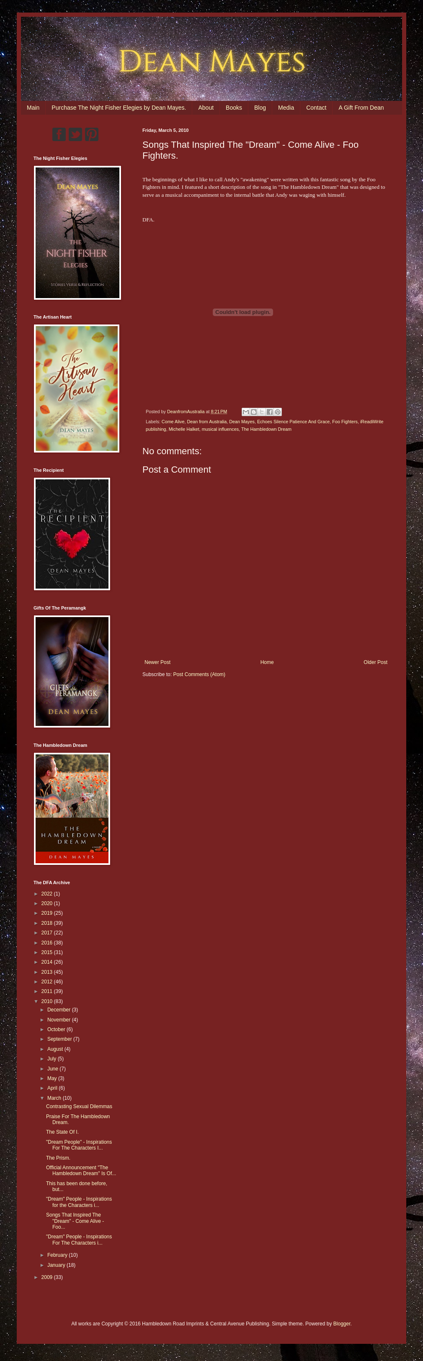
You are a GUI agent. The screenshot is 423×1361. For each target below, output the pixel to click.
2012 (47, 982)
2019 (47, 913)
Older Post (375, 662)
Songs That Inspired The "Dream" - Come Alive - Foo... (75, 1221)
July (52, 1059)
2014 (47, 962)
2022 (47, 894)
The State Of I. (62, 1132)
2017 (47, 933)
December (59, 1010)
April (53, 1088)
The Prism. (58, 1158)
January (57, 1265)
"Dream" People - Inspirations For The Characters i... (79, 1239)
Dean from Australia (207, 421)
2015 (47, 952)
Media (286, 107)
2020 (47, 903)
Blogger (342, 1324)
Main (33, 107)
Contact (316, 107)
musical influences (220, 429)
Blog (260, 107)
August (55, 1049)
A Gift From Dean (361, 107)
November (59, 1020)
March (55, 1098)
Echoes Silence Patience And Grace (293, 421)
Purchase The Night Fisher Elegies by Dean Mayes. (119, 107)
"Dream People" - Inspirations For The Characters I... (79, 1145)
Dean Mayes (242, 421)
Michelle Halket (184, 429)
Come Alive (173, 421)
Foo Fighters (345, 421)
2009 (47, 1277)
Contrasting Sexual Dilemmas (79, 1106)
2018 (47, 923)
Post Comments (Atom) (199, 674)
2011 (47, 991)
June (53, 1069)
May (52, 1078)
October (57, 1029)
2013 (47, 972)
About (206, 107)
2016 (47, 943)
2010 (47, 1001)
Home (267, 662)
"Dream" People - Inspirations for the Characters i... (79, 1202)
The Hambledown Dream (266, 429)
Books (234, 107)
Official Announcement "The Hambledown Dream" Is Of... (81, 1170)
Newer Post (157, 662)
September (60, 1039)
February (58, 1255)
